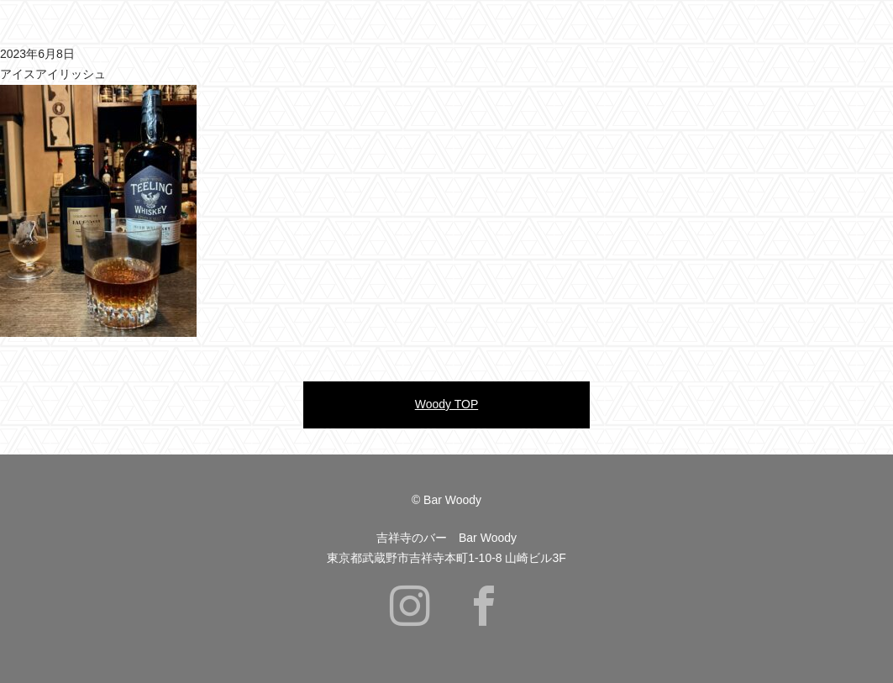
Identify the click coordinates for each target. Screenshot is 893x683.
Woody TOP (446, 404)
